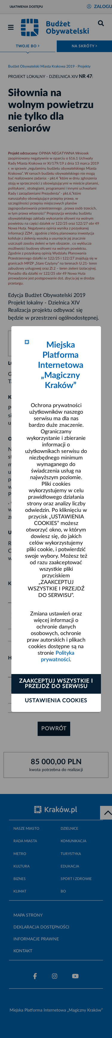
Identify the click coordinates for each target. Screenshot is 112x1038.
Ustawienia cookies (56, 701)
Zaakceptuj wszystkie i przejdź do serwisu (56, 684)
